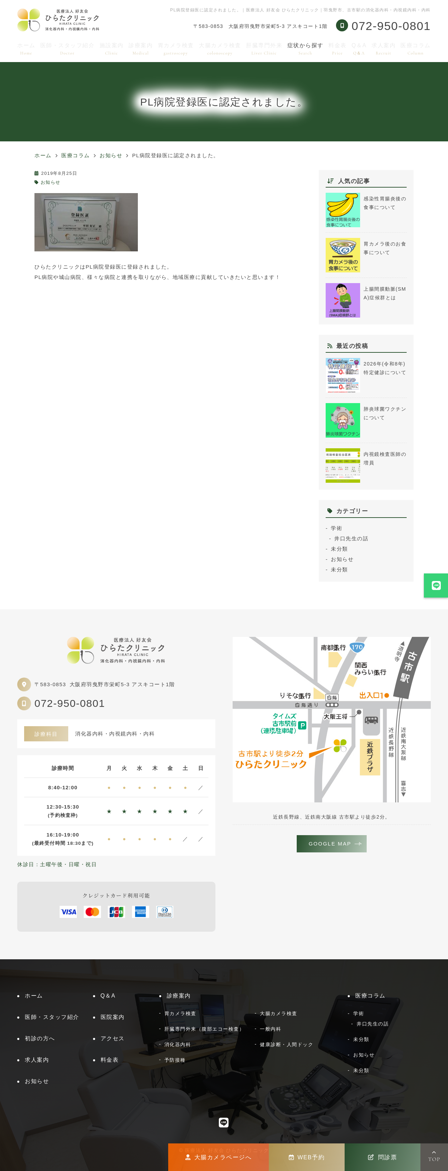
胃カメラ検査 (176, 48)
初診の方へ (40, 1038)
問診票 (382, 1157)
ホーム (26, 48)
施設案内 (112, 48)
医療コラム (415, 48)
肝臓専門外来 (264, 48)
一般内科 (270, 1029)
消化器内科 (177, 1044)
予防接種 (175, 1060)
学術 (336, 528)
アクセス (113, 1038)
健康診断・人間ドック (286, 1044)
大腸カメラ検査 (220, 48)
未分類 (339, 549)
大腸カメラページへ (218, 1157)
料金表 (337, 48)
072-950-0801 (69, 703)
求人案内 (383, 48)
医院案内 (113, 1017)
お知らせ (51, 182)
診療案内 (141, 48)
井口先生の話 (351, 538)
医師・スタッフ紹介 (67, 48)
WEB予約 (307, 1157)
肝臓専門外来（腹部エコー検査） (204, 1029)
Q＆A (359, 48)
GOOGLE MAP (330, 844)
